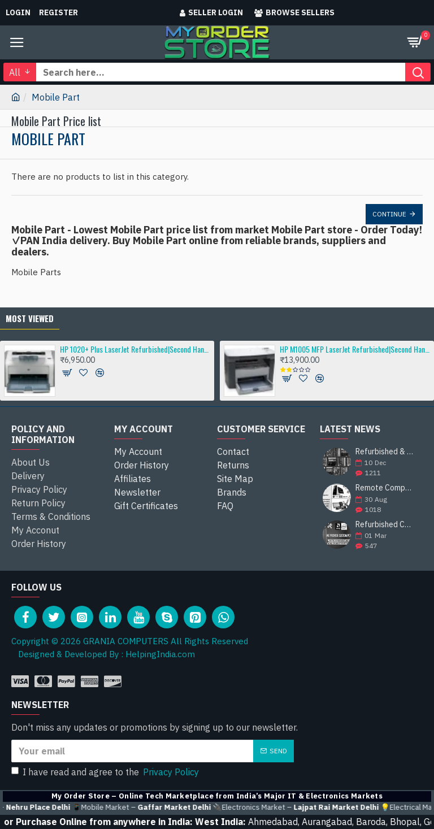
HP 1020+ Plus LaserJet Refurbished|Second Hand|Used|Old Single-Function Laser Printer (135, 349)
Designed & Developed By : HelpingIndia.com (103, 654)
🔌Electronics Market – (321, 807)
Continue (389, 214)
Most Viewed (30, 318)
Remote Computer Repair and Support (385, 488)
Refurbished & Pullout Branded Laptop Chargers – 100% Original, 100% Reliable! (385, 452)
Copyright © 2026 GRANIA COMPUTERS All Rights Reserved (129, 641)
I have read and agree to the (106, 772)
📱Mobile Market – (167, 807)
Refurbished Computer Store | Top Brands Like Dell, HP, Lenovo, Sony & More (385, 524)
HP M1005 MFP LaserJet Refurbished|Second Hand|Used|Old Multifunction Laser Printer (355, 349)
